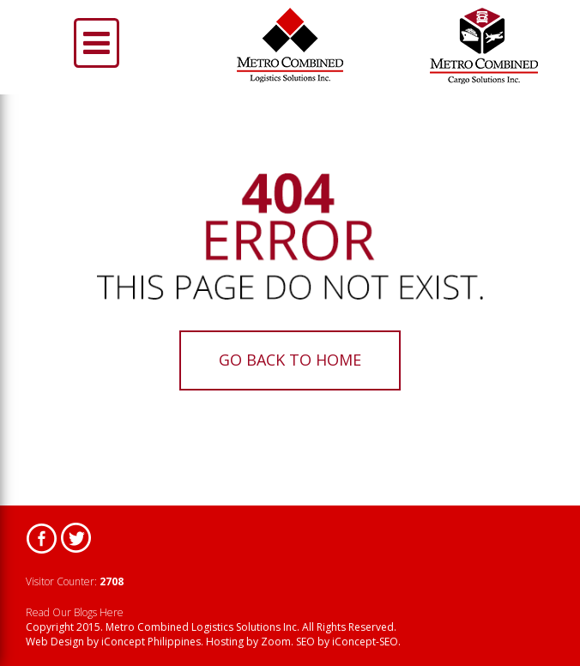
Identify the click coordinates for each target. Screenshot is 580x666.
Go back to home (290, 359)
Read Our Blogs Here (75, 612)
